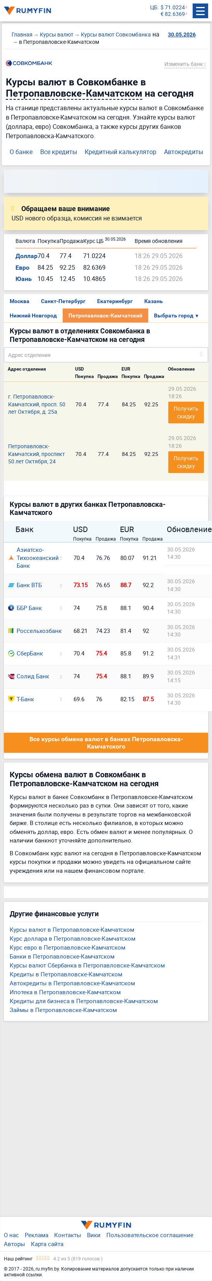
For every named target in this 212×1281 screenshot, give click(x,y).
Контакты (67, 1234)
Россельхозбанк (31, 630)
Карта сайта (47, 1243)
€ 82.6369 (173, 14)
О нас (11, 1234)
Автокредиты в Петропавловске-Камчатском (72, 982)
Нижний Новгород (33, 315)
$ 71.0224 (173, 7)
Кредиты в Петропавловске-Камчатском (66, 974)
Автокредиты (183, 151)
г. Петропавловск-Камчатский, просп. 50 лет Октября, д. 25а (36, 404)
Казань (153, 301)
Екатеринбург (115, 301)
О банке (21, 151)
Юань (23, 279)
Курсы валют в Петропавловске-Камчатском (72, 929)
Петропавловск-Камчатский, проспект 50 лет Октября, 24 (36, 453)
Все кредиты (58, 151)
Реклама (36, 1234)
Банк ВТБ (25, 585)
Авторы (14, 1243)
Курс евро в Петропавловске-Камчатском (67, 947)
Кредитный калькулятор (120, 151)
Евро (22, 267)
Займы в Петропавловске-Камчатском (63, 1009)
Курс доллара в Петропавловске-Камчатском (72, 938)
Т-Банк (21, 699)
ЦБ (153, 7)
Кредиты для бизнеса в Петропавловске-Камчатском (84, 1000)
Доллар (26, 256)
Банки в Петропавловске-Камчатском (62, 956)
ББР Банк (25, 608)
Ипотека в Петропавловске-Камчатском (65, 991)
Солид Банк (28, 676)
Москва (19, 301)
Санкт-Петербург (63, 301)
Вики (94, 1234)
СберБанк (25, 653)
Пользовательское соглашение (149, 1234)
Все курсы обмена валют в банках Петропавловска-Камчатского (106, 742)
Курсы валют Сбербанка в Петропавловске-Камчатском (87, 965)
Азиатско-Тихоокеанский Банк (31, 558)
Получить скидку (187, 412)
